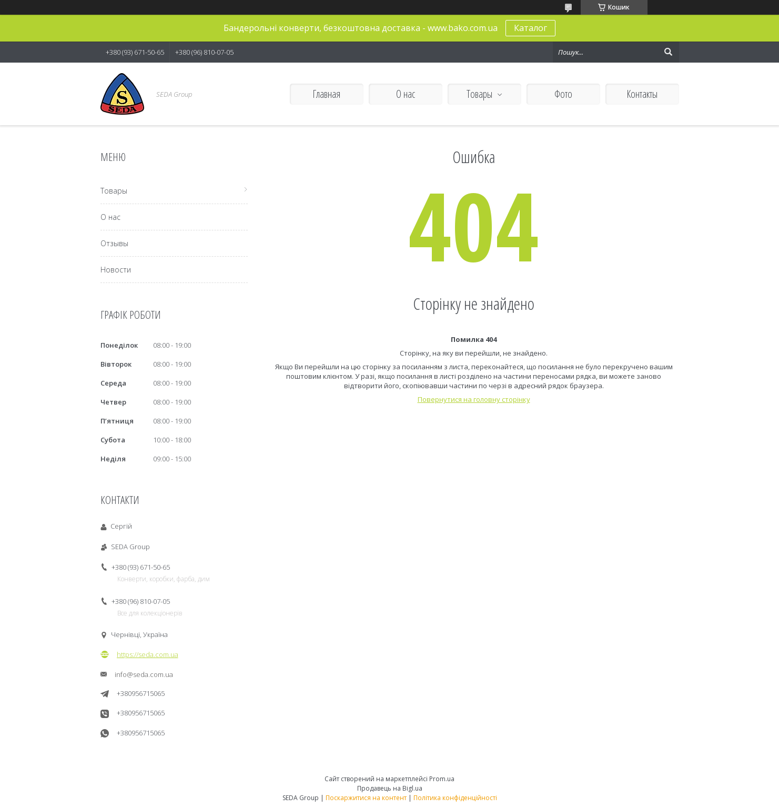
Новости (115, 270)
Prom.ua (441, 778)
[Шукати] (668, 52)
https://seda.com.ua (147, 654)
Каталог (530, 28)
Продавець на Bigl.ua (389, 788)
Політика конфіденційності (455, 797)
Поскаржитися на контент (366, 797)
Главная (326, 94)
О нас (405, 94)
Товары (479, 94)
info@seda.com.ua (144, 674)
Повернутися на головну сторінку (474, 399)
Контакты (641, 94)
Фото (563, 94)
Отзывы (114, 243)
